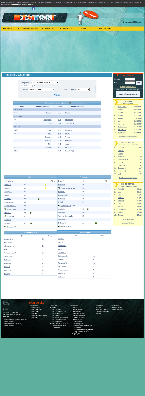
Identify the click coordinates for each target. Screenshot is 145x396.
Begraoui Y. (62, 266)
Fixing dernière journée (81, 332)
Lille (50, 123)
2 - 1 (59, 120)
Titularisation (77, 322)
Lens (67, 147)
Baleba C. (7, 260)
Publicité (6, 304)
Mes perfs (35, 311)
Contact (5, 302)
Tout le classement (128, 219)
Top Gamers (56, 309)
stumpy (120, 112)
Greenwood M (123, 159)
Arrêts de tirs (77, 319)
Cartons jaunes (78, 317)
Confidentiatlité (117, 309)
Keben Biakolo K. (66, 188)
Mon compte (26, 9)
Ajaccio (67, 133)
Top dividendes (57, 313)
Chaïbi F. (61, 209)
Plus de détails (27, 4)
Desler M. (61, 184)
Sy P (119, 174)
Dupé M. (61, 181)
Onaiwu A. (64, 226)
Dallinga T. (62, 223)
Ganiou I (121, 151)
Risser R (121, 156)
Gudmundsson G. (10, 253)
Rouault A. (62, 198)
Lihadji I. (7, 274)
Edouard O (122, 168)
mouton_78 (122, 130)
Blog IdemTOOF (105, 28)
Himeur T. (61, 242)
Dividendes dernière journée (83, 330)
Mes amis (35, 317)
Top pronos (56, 315)
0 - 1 (59, 133)
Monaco (68, 130)
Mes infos (35, 313)
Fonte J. (7, 188)
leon (119, 121)
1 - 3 (59, 113)
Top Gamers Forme (59, 311)
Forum (83, 28)
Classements (53, 305)
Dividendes (77, 328)
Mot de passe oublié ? (128, 87)
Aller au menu (18, 9)
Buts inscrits (77, 311)
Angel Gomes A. (10, 206)
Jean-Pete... (122, 107)
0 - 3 (59, 130)
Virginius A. (11, 216)
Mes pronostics (37, 309)
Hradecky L (122, 171)
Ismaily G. (8, 192)
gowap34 (121, 118)
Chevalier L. (8, 181)
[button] (57, 95)
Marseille (48, 140)
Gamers (53, 307)
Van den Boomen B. (65, 216)
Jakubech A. (8, 239)
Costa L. (61, 249)
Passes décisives (79, 315)
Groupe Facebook (102, 311)
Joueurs (74, 307)
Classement (56, 328)
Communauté (98, 305)
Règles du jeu (68, 28)
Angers (67, 144)
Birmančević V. (65, 206)
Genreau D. (62, 259)
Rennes (68, 140)
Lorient (67, 113)
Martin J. (10, 209)
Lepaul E (121, 148)
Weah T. (7, 267)
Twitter (98, 313)
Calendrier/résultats (128, 223)
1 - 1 (59, 140)
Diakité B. (7, 185)
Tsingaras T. (62, 263)
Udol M (120, 162)
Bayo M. (10, 227)
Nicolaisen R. (63, 195)
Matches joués (78, 324)
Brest (49, 133)
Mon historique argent (39, 315)
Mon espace (7, 28)
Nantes (48, 147)
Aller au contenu (7, 9)
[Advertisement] (72, 51)
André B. (7, 199)
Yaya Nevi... (122, 124)
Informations (115, 305)
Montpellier (48, 120)
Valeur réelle (77, 309)
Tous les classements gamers (128, 136)
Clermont (48, 137)
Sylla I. (60, 202)
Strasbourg (69, 120)
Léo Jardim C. (9, 242)
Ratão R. (61, 277)
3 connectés (127, 22)
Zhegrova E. (8, 270)
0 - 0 (59, 147)
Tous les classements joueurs (128, 178)
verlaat (120, 115)
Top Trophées (57, 322)
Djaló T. (7, 249)
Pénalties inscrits (79, 313)
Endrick (120, 153)
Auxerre (48, 113)
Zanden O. (62, 252)
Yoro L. (7, 195)
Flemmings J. (63, 270)
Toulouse (68, 123)
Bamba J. (7, 220)
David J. (7, 223)
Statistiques (49, 28)
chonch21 (121, 132)
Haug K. (61, 239)
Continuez (15, 4)
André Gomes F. (10, 202)
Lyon (49, 151)
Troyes (67, 137)
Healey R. (61, 273)
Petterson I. (62, 246)
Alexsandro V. (9, 246)
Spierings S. (62, 212)
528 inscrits (137, 22)
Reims (49, 130)
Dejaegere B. (63, 256)
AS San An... (122, 127)
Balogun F (121, 165)
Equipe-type (75, 334)
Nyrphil (120, 109)
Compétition (25, 83)
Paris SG (68, 151)
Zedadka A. (8, 256)
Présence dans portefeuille (82, 326)
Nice (49, 144)
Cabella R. (8, 263)
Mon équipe (36, 307)
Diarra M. (61, 192)
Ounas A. (7, 213)
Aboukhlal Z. (62, 219)
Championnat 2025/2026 (30, 28)
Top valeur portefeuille (60, 317)
